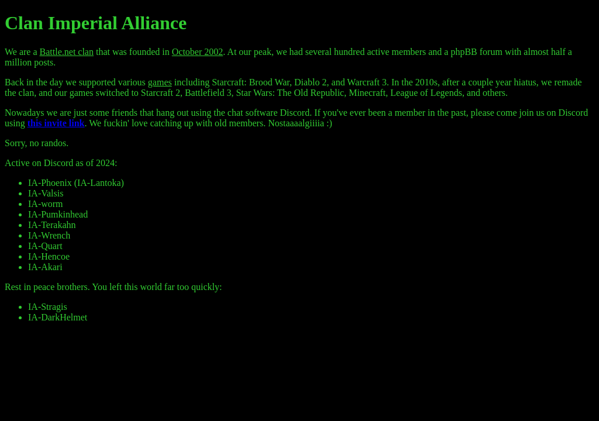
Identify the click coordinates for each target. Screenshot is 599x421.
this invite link (56, 123)
